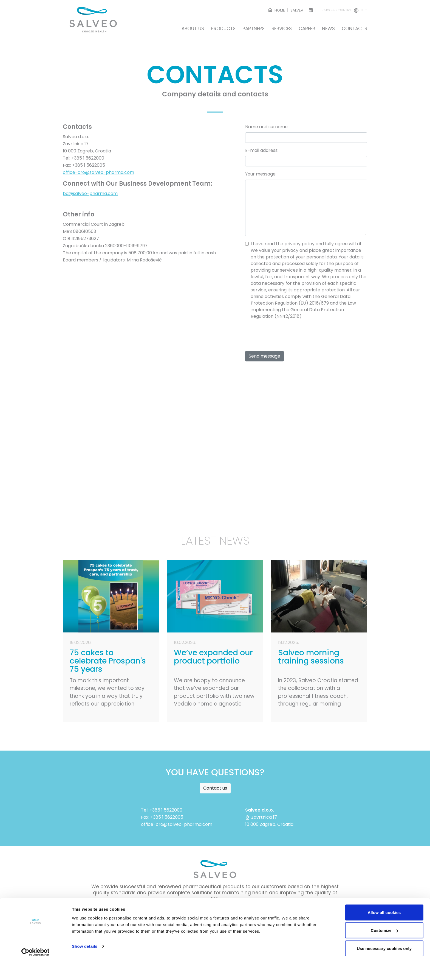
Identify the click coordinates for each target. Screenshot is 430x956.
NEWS (328, 29)
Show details (84, 939)
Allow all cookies (384, 905)
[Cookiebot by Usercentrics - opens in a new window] (36, 945)
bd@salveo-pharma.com (90, 193)
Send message (264, 356)
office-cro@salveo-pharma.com (98, 172)
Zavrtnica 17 (261, 817)
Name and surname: (266, 127)
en (343, 10)
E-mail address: (261, 150)
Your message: (260, 174)
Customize (384, 923)
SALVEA (296, 10)
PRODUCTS (223, 29)
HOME (276, 10)
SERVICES (281, 29)
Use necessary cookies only (384, 941)
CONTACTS (354, 29)
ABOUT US (193, 29)
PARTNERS (253, 29)
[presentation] (287, 334)
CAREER (307, 29)
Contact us (215, 788)
